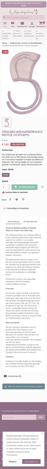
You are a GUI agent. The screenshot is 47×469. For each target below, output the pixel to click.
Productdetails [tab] (30, 221)
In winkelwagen (24, 187)
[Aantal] (5, 187)
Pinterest (23, 199)
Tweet (16, 199)
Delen (10, 199)
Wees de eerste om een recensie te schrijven (24, 386)
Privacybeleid (11, 455)
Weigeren (13, 461)
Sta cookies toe (31, 461)
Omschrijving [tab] (13, 221)
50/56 (5, 175)
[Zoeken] (23, 17)
